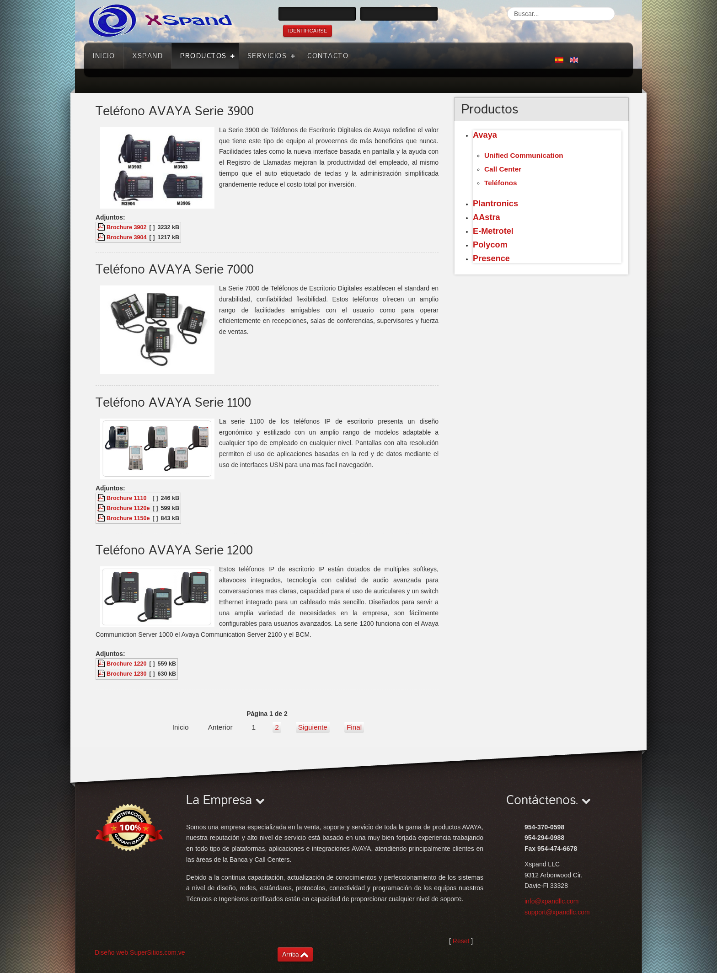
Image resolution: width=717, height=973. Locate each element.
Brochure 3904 (127, 237)
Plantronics (495, 203)
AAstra (486, 217)
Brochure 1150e (128, 518)
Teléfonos (500, 183)
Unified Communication (523, 155)
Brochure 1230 (127, 674)
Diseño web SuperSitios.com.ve (140, 952)
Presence (491, 258)
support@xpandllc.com (557, 912)
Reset (461, 941)
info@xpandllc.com (551, 901)
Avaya (485, 135)
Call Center (502, 169)
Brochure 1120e (128, 508)
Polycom (490, 244)
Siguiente (312, 727)
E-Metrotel (493, 231)
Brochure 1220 (127, 664)
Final (354, 727)
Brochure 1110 (127, 498)
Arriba (290, 954)
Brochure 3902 (127, 227)
